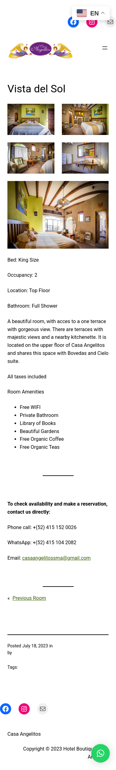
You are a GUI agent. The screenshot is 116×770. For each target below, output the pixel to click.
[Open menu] (105, 48)
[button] (100, 753)
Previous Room (29, 598)
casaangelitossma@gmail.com (56, 558)
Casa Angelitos (24, 734)
